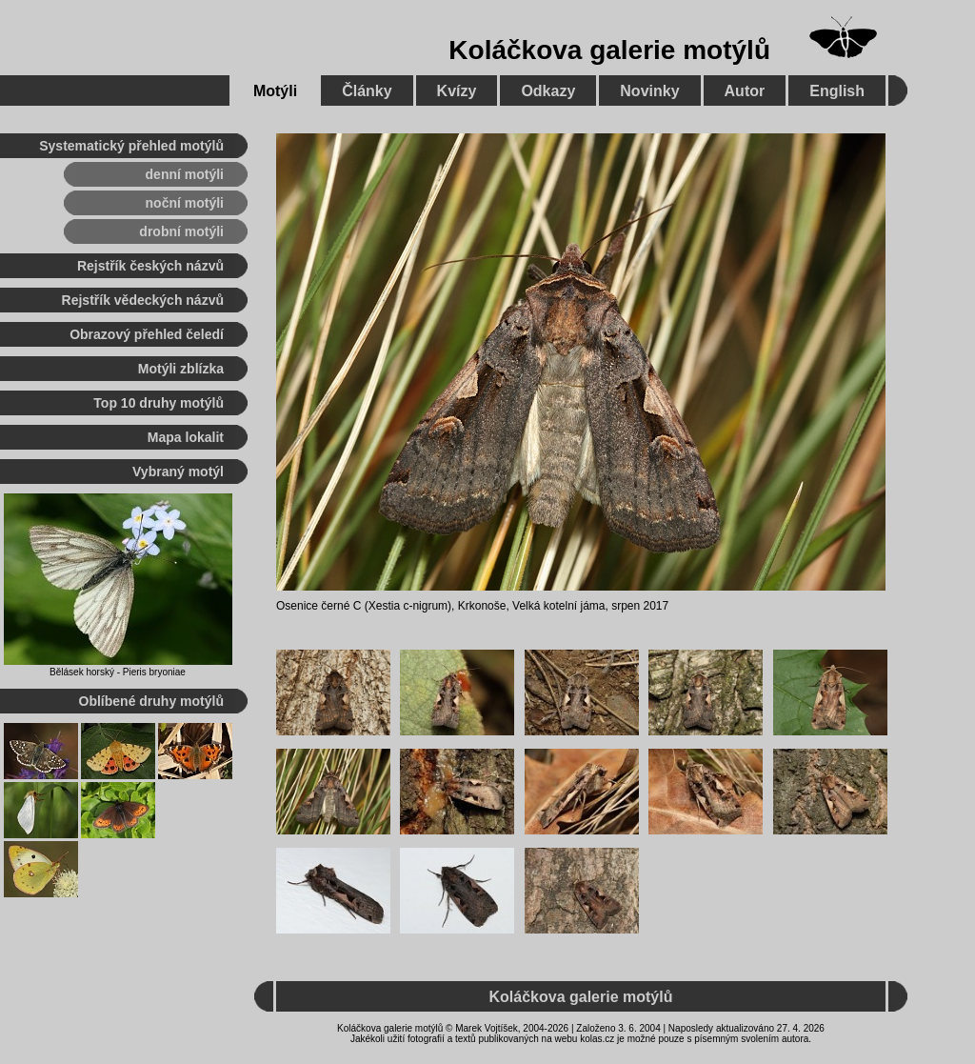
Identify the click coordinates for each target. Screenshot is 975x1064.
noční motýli (185, 203)
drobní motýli (181, 231)
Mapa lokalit (186, 437)
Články (366, 91)
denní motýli (185, 174)
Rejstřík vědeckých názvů (143, 300)
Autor (745, 91)
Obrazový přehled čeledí (147, 334)
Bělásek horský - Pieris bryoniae (118, 672)
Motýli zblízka (181, 368)
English (837, 91)
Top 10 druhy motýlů (158, 403)
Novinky (649, 91)
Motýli (275, 91)
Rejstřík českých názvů (150, 265)
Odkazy (548, 91)
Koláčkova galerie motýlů (609, 50)
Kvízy (457, 91)
